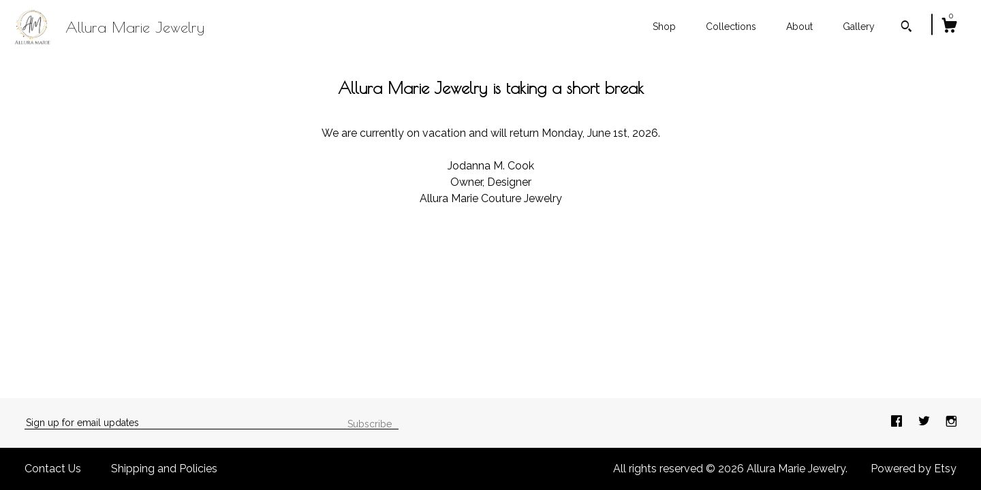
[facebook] (898, 422)
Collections (731, 26)
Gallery (859, 26)
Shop (664, 26)
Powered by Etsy (913, 468)
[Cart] (948, 27)
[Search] (906, 27)
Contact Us (53, 468)
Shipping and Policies (164, 468)
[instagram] (951, 422)
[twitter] (925, 422)
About (799, 26)
